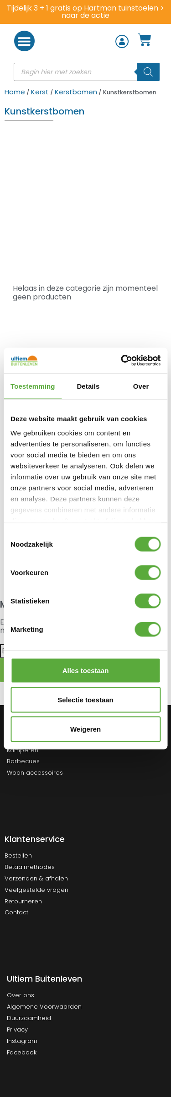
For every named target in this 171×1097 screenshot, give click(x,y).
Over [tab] (141, 386)
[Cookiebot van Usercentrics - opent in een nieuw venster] (122, 361)
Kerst (40, 92)
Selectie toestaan (85, 699)
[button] (24, 41)
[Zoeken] (148, 72)
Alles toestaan (85, 670)
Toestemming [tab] (32, 386)
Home (15, 92)
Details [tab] (88, 386)
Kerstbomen (76, 92)
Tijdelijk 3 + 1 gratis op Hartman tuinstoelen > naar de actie (85, 12)
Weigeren (85, 729)
